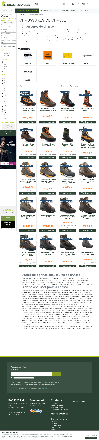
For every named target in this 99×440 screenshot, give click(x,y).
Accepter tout (91, 437)
